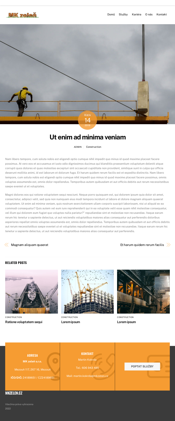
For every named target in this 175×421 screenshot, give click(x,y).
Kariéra (136, 14)
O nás (149, 14)
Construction (93, 146)
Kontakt (161, 14)
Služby (123, 14)
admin (78, 147)
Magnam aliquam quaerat (29, 245)
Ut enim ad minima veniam (87, 137)
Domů (111, 14)
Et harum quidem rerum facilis (142, 245)
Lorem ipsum (70, 322)
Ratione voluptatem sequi (23, 322)
